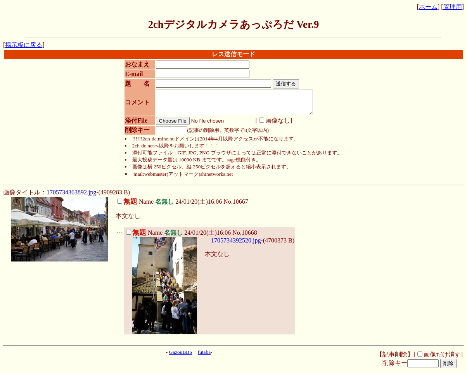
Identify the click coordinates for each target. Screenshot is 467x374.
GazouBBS (180, 357)
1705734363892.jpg (71, 197)
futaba (204, 357)
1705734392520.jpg (236, 245)
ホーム (428, 6)
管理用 (452, 6)
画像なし (271, 125)
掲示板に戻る (23, 45)
